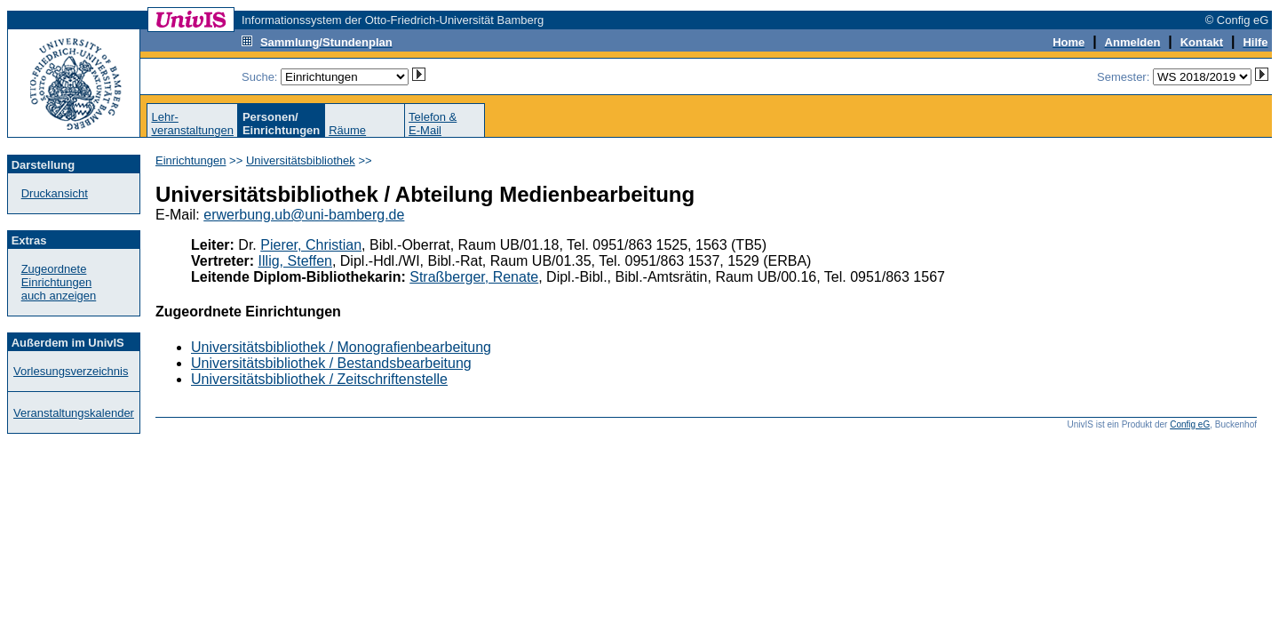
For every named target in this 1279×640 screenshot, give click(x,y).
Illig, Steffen (295, 260)
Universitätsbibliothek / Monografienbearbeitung (341, 347)
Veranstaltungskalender (73, 413)
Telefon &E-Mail (433, 123)
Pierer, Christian (310, 244)
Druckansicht (54, 193)
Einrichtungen (190, 160)
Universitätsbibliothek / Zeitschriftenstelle (319, 379)
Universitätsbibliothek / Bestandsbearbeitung (331, 363)
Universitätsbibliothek (300, 160)
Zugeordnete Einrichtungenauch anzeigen (59, 282)
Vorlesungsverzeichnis (70, 371)
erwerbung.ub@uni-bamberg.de (303, 214)
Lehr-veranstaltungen (192, 123)
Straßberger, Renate (473, 276)
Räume (347, 130)
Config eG (1190, 424)
